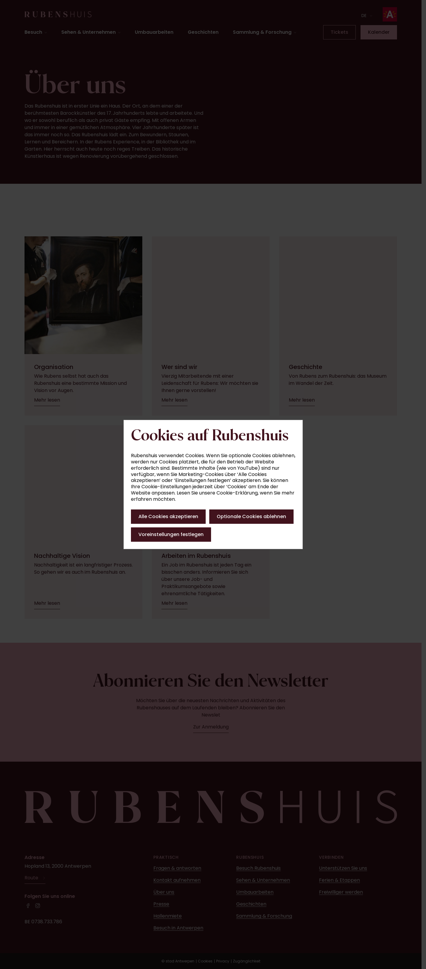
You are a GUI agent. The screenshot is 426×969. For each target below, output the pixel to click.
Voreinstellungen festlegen (171, 534)
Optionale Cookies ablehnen (251, 516)
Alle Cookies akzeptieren (168, 516)
